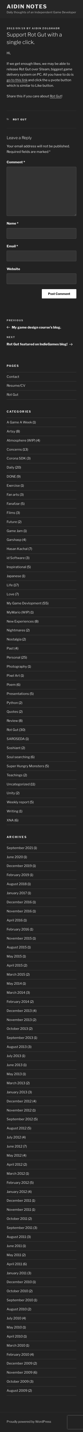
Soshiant (14, 748)
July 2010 (14, 1318)
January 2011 (17, 1273)
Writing (12, 811)
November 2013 (19, 1020)
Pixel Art (13, 676)
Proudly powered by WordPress (29, 1421)
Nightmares (16, 630)
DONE (11, 477)
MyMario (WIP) (18, 612)
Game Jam (15, 531)
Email (12, 246)
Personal (13, 657)
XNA (10, 820)
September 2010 (20, 1300)
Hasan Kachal (17, 549)
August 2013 (17, 1047)
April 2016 (15, 920)
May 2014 (14, 984)
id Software (16, 558)
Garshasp (14, 540)
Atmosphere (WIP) (21, 440)
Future (12, 522)
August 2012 (17, 1128)
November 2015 (19, 938)
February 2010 (18, 1355)
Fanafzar (13, 504)
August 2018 (17, 884)
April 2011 (14, 1264)
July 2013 (14, 1056)
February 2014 (18, 1002)
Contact (13, 377)
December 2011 (19, 1201)
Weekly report (18, 802)
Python (12, 703)
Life (10, 585)
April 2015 (15, 965)
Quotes (12, 712)
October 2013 (17, 1029)
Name (12, 223)
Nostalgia (14, 639)
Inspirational (16, 567)
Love (10, 594)
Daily (10, 467)
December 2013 (19, 1011)
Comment (16, 162)
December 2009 (20, 1363)
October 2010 (17, 1291)
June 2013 (15, 1065)
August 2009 (17, 1391)
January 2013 (17, 1092)
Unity (11, 793)
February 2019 (18, 875)
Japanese (14, 576)
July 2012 (14, 1137)
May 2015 (14, 956)
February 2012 (18, 1183)
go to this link (17, 80)
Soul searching (18, 757)
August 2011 (16, 1237)
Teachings (15, 775)
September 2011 (20, 1228)
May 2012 (14, 1155)
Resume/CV (16, 386)
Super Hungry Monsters (25, 766)
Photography (17, 667)
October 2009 (18, 1382)
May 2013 (14, 1074)
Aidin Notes (27, 6)
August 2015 (17, 947)
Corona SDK (16, 458)
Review (12, 721)
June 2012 (14, 1146)
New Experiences (20, 621)
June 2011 (14, 1246)
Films (11, 513)
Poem (11, 685)
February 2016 (18, 929)
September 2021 (20, 848)
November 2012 (19, 1110)
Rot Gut (56, 96)
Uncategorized (18, 784)
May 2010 (14, 1327)
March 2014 (16, 993)
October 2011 (17, 1219)
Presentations (18, 694)
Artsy (11, 431)
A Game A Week (19, 422)
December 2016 (19, 902)
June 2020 (15, 857)
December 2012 (19, 1101)
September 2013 (20, 1038)
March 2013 (16, 1083)
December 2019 (19, 866)
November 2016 (19, 911)
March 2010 (16, 1345)
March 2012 (16, 1174)
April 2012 (15, 1165)
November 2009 (20, 1372)
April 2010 (15, 1336)
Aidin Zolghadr (46, 28)
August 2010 (17, 1309)
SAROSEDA (16, 739)
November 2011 (19, 1210)
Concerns (14, 450)
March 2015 (16, 974)
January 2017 (17, 893)
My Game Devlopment (24, 603)
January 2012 (17, 1192)
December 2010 (19, 1282)
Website (13, 269)
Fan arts (13, 495)
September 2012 (20, 1119)
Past (10, 648)
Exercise (13, 486)
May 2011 (14, 1255)
